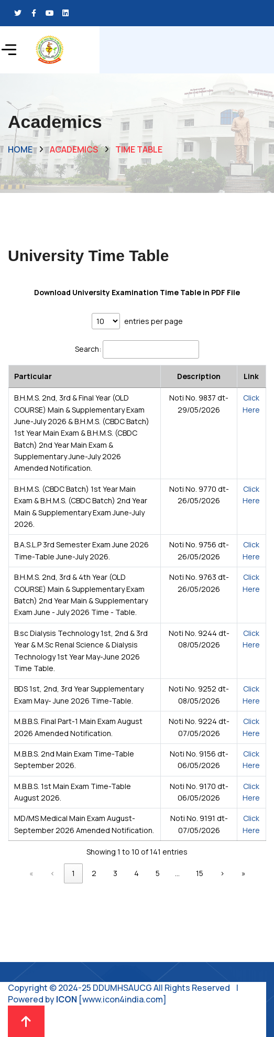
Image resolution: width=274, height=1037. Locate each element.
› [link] (222, 873)
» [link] (244, 873)
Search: (88, 349)
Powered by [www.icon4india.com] (87, 999)
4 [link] (136, 873)
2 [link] (94, 873)
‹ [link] (52, 873)
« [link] (31, 873)
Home (20, 149)
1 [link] (73, 873)
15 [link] (199, 873)
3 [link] (115, 873)
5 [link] (158, 873)
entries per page (153, 321)
